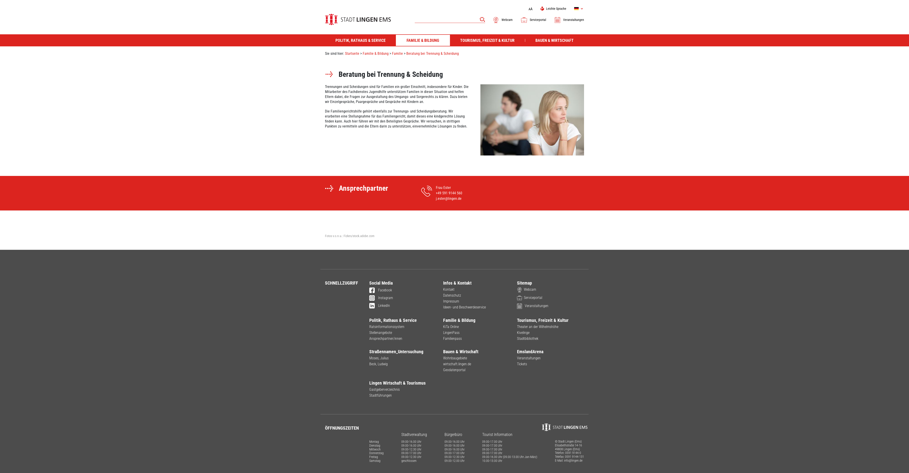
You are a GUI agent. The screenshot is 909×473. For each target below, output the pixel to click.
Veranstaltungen (569, 20)
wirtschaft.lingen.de (457, 364)
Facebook (380, 290)
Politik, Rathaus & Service (393, 320)
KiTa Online (451, 327)
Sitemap (524, 283)
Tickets (522, 364)
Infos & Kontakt (457, 283)
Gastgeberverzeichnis (384, 389)
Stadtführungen (380, 395)
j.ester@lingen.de (449, 198)
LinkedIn (379, 306)
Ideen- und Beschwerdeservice (464, 307)
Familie (398, 53)
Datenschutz (452, 295)
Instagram (381, 298)
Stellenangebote (380, 332)
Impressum (451, 301)
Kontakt (448, 289)
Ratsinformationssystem (386, 327)
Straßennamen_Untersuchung (396, 351)
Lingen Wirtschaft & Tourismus (397, 383)
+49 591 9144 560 (449, 193)
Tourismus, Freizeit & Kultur (543, 320)
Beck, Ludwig (378, 364)
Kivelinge (523, 332)
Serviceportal (533, 20)
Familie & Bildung (376, 53)
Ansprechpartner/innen (385, 338)
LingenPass (451, 332)
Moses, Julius (379, 358)
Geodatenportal (454, 370)
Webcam (502, 20)
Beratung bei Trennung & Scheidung (432, 53)
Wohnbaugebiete (455, 358)
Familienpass (452, 338)
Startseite (352, 53)
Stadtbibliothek (527, 338)
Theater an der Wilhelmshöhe (537, 327)
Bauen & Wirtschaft (460, 351)
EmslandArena (530, 351)
